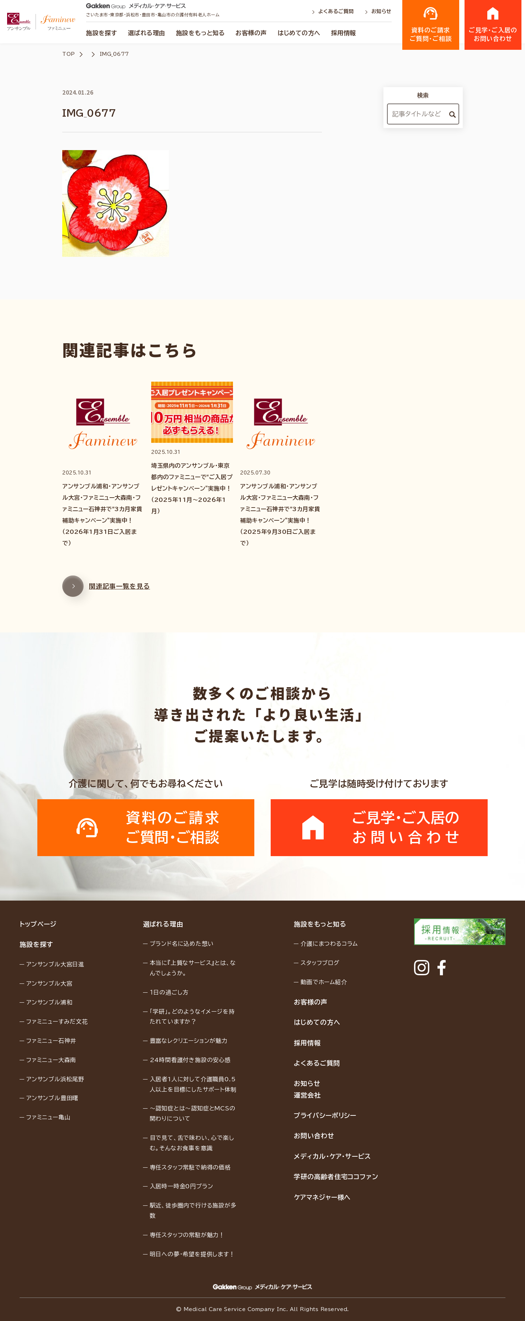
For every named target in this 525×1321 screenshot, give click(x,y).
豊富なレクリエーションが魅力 (189, 1041)
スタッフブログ (320, 963)
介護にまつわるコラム (329, 943)
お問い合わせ (314, 1135)
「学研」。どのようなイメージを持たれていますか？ (192, 1017)
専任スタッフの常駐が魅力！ (187, 1235)
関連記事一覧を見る (106, 590)
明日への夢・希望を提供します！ (192, 1254)
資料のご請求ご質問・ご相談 (431, 24)
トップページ (38, 924)
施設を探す (101, 33)
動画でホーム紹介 (324, 982)
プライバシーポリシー (325, 1115)
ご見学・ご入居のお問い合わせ (493, 24)
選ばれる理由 (146, 33)
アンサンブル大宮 (49, 983)
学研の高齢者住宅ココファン (336, 1176)
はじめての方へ (298, 33)
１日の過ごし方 (169, 992)
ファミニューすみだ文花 (57, 1021)
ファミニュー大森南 (51, 1060)
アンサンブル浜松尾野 (55, 1079)
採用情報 (343, 33)
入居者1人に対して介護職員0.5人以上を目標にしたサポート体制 (193, 1084)
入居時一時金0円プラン (181, 1186)
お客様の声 (251, 33)
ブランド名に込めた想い (182, 943)
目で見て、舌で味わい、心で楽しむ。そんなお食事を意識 (192, 1143)
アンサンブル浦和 (49, 1002)
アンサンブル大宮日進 (55, 964)
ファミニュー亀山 (48, 1117)
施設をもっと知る (200, 33)
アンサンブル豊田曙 (52, 1098)
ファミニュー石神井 (51, 1041)
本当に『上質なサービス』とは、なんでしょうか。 (193, 968)
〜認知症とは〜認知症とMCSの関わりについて (192, 1113)
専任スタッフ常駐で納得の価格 (190, 1167)
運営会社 (307, 1095)
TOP (68, 54)
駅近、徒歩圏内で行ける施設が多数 (193, 1211)
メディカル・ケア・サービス (332, 1156)
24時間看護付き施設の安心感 (190, 1060)
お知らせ (378, 11)
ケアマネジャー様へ (322, 1197)
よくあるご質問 (334, 11)
